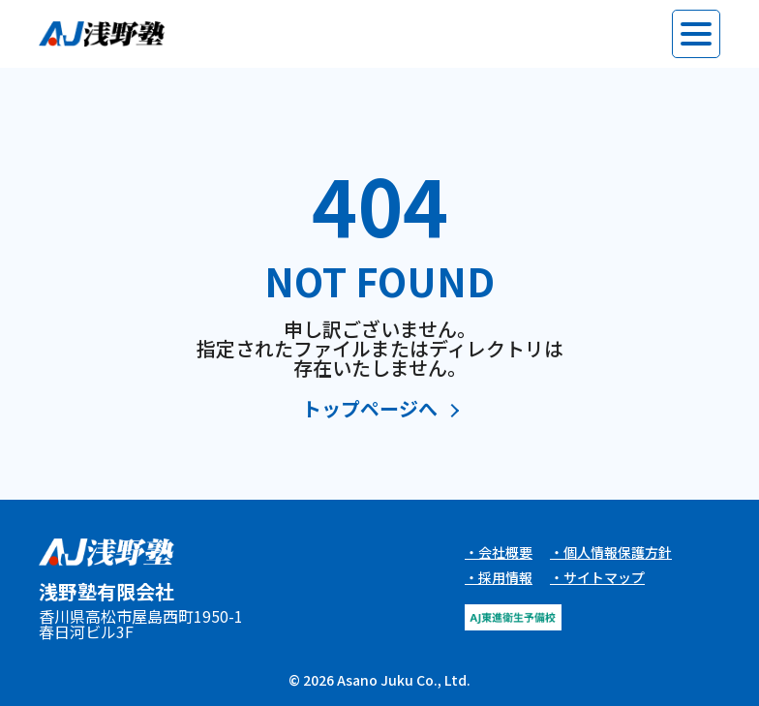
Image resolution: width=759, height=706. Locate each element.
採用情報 (505, 577)
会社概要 (505, 552)
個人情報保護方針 (617, 552)
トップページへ (370, 410)
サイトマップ (604, 577)
